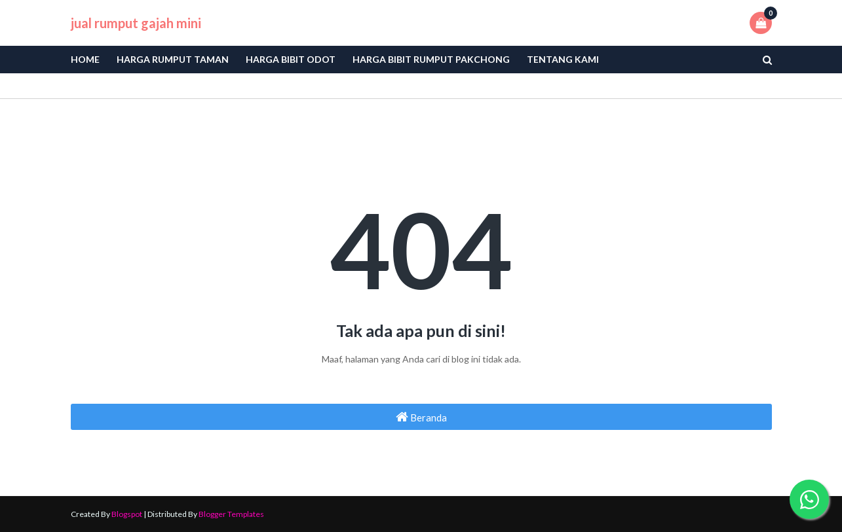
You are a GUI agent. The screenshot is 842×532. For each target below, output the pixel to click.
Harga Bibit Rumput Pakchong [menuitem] (431, 59)
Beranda (421, 416)
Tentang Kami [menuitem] (563, 59)
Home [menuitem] (85, 59)
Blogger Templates (231, 514)
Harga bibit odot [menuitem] (290, 59)
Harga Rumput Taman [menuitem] (173, 59)
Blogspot (126, 514)
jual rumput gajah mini (136, 23)
